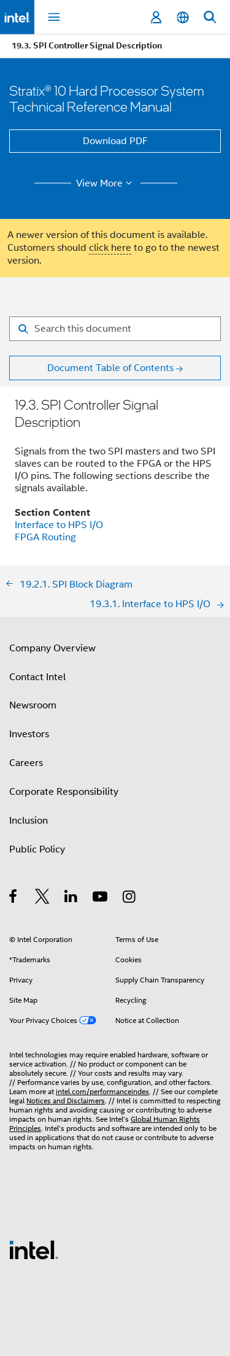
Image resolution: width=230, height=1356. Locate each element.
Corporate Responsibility (63, 792)
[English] (183, 17)
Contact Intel (37, 677)
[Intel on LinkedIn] (71, 898)
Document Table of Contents (110, 368)
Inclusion (28, 820)
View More (106, 183)
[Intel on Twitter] (42, 898)
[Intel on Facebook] (13, 898)
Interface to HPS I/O (59, 525)
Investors (29, 734)
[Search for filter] (115, 328)
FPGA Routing (45, 537)
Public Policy (37, 849)
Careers (26, 763)
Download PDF (115, 141)
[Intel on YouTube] (100, 898)
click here (110, 248)
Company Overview (52, 648)
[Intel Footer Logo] (33, 1249)
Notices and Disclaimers (65, 1100)
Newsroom (32, 705)
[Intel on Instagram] (129, 898)
